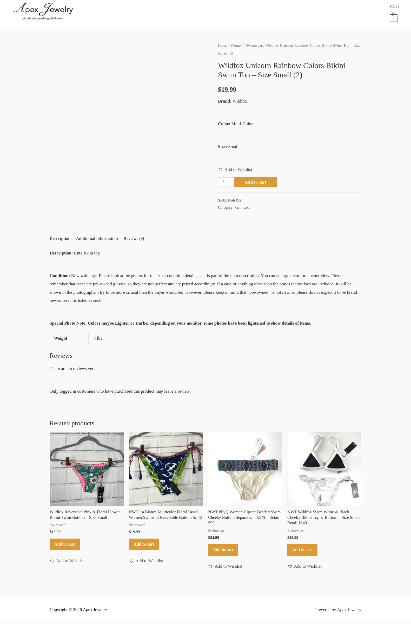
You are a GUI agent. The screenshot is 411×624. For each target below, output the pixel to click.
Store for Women (159, 6)
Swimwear (255, 45)
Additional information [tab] (99, 238)
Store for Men (209, 6)
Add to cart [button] (67, 547)
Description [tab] (60, 238)
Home (97, 6)
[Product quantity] (226, 181)
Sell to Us (325, 6)
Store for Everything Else (270, 6)
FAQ (348, 6)
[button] (235, 169)
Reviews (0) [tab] (137, 238)
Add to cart (256, 182)
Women (237, 45)
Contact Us (131, 17)
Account (101, 17)
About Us (121, 6)
